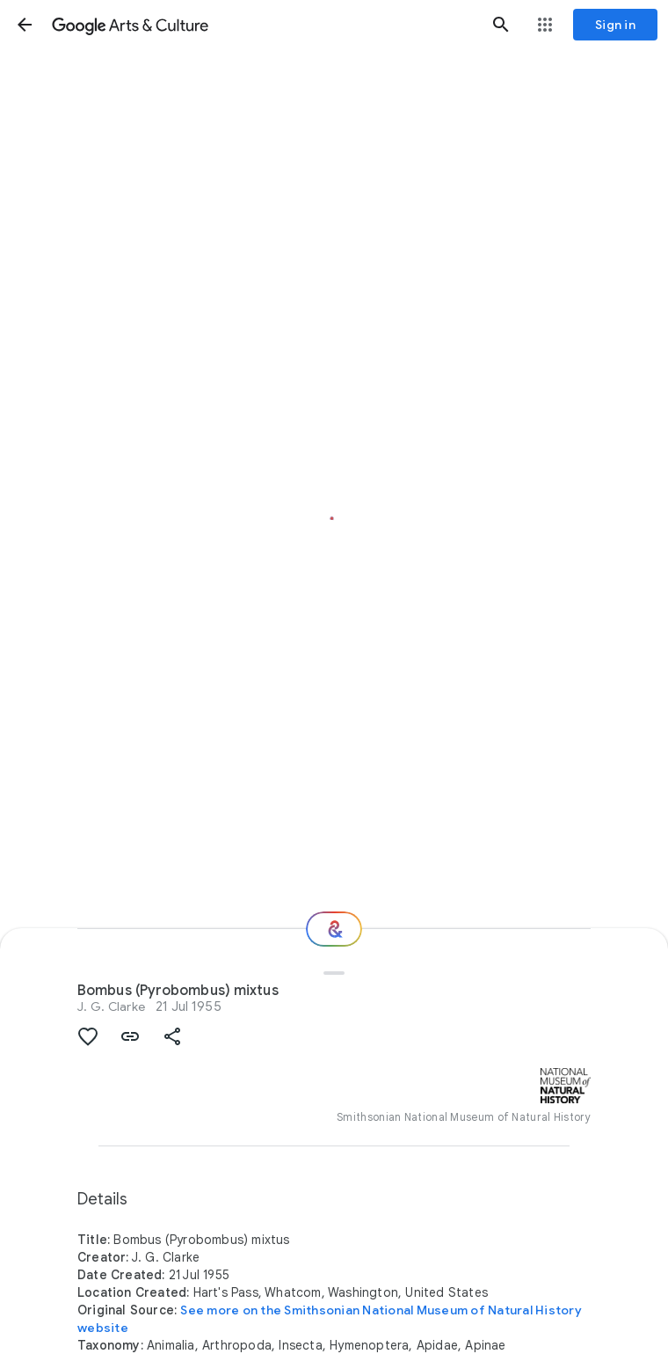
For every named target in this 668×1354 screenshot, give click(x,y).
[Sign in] (615, 24)
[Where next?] (334, 929)
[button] (25, 25)
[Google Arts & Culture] (262, 24)
